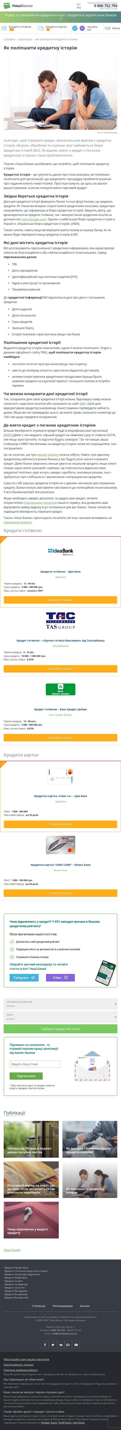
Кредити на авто (14, 1280)
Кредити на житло (15, 1287)
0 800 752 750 (105, 6)
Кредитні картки (56, 28)
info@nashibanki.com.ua (64, 1333)
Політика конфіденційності (21, 1370)
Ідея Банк (79, 1422)
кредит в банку (48, 455)
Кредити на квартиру (16, 1284)
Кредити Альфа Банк (16, 1277)
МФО (8, 435)
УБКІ (83, 404)
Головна (9, 39)
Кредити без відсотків (16, 1297)
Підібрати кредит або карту (60, 1029)
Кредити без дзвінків (16, 1294)
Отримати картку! (60, 824)
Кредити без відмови (16, 1290)
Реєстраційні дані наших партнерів (26, 1359)
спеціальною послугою (40, 503)
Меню (116, 28)
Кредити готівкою (20, 28)
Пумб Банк (64, 1422)
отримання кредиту (18, 522)
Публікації (25, 39)
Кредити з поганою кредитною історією (26, 1270)
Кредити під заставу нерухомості (22, 1274)
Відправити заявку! (60, 600)
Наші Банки (12, 1250)
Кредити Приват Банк (16, 1267)
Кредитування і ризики (18, 1364)
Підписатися (26, 1076)
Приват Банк (49, 1422)
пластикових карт (33, 219)
